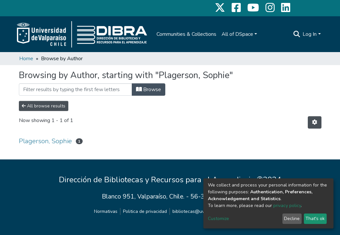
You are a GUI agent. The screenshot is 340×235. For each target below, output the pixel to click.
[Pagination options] (314, 122)
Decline (292, 218)
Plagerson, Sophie (45, 141)
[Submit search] (296, 34)
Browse (148, 89)
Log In (310, 34)
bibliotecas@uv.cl (190, 211)
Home (26, 58)
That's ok (315, 218)
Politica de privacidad (145, 211)
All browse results (43, 106)
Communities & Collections (186, 34)
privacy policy (287, 205)
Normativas (105, 211)
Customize (218, 218)
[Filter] (75, 89)
